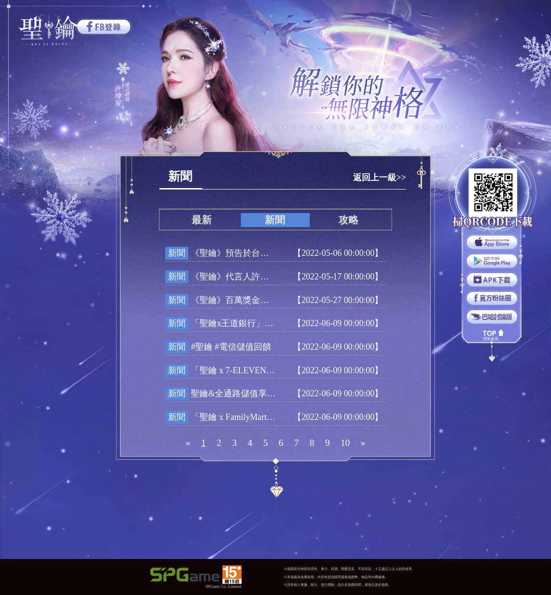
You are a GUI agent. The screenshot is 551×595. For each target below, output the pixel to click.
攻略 (349, 220)
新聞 (275, 220)
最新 (202, 220)
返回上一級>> (379, 177)
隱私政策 (491, 339)
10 (345, 443)
